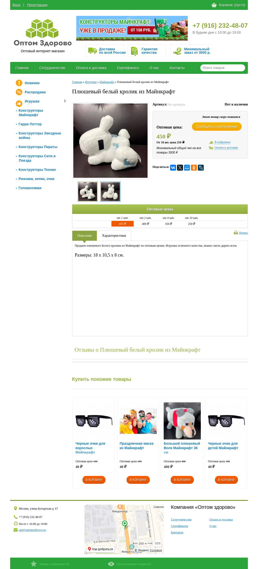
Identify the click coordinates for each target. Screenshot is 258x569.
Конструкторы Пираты (36, 147)
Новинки (32, 83)
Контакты (177, 68)
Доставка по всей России (111, 50)
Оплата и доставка (91, 68)
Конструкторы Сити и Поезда (36, 158)
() (49, 564)
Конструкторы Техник (36, 170)
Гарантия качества (149, 50)
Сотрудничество (52, 68)
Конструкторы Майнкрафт (29, 112)
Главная (21, 68)
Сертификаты (128, 68)
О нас (154, 68)
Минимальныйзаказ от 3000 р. (196, 50)
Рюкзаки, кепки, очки (35, 179)
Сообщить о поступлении (216, 127)
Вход (17, 5)
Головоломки (28, 188)
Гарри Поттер (29, 124)
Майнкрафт (107, 82)
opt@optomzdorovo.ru (32, 530)
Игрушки (32, 101)
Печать (241, 232)
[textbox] (222, 67)
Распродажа (35, 92)
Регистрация (37, 5)
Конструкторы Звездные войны (38, 135)
